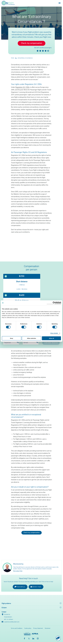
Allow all (51, 338)
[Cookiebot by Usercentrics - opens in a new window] (54, 303)
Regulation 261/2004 (22, 87)
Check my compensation (31, 43)
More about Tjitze (17, 571)
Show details (54, 333)
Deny (11, 338)
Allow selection (31, 338)
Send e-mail (36, 587)
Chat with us (20, 587)
